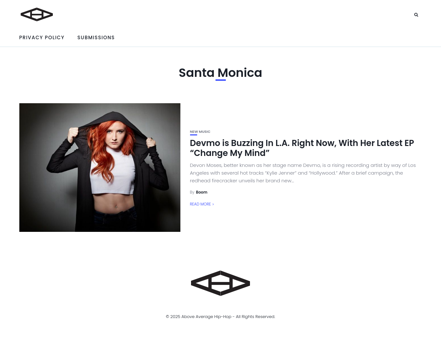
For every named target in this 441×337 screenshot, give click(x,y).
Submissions (96, 37)
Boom (201, 192)
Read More (200, 204)
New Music (200, 131)
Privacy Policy (42, 37)
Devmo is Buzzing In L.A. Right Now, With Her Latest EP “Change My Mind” (302, 148)
